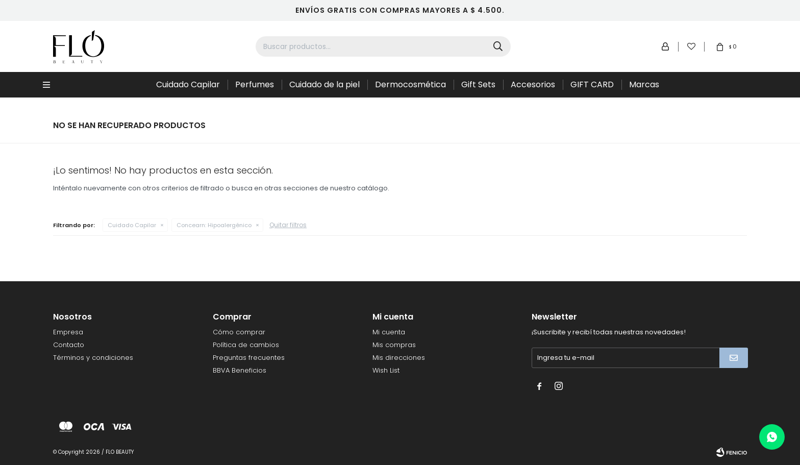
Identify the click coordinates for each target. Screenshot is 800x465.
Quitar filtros (288, 225)
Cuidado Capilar (188, 84)
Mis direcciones (398, 357)
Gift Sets (478, 84)
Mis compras (394, 345)
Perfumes (254, 84)
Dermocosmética (410, 84)
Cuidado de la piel (324, 84)
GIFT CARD (592, 84)
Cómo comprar (239, 332)
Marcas (644, 84)
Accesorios (533, 84)
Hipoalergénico (214, 225)
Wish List (385, 370)
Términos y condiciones (93, 357)
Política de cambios (246, 345)
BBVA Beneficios (239, 370)
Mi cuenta (388, 332)
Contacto (68, 345)
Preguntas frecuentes (249, 357)
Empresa (68, 332)
